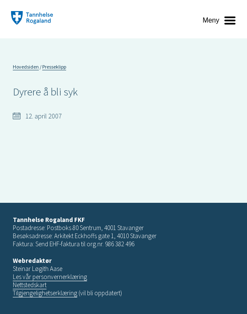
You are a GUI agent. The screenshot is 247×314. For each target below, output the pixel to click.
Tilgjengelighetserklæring (45, 293)
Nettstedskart (29, 285)
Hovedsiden (26, 66)
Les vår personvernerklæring (50, 277)
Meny (211, 20)
